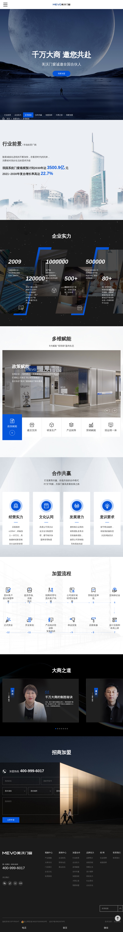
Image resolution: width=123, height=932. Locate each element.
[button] (99, 409)
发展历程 (89, 866)
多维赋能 (28, 116)
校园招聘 (103, 866)
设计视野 (89, 876)
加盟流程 (49, 116)
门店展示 (48, 871)
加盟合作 (16, 121)
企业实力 (18, 116)
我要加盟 (61, 76)
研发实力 (89, 880)
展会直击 (62, 871)
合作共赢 (38, 116)
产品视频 (48, 862)
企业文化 (48, 876)
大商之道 (59, 116)
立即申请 (15, 823)
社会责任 (89, 885)
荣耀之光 (89, 871)
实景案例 (48, 880)
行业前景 (7, 116)
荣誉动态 (62, 866)
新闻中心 (62, 857)
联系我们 (117, 857)
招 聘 (102, 857)
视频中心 (49, 857)
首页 (8, 121)
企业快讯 (62, 862)
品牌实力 (90, 857)
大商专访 (48, 866)
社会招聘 (103, 862)
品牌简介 (89, 862)
